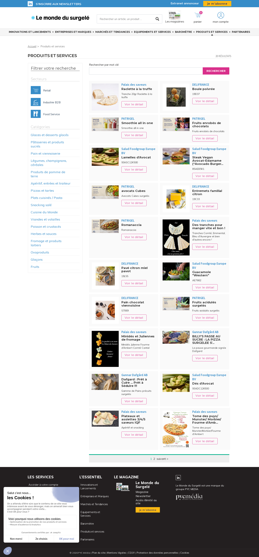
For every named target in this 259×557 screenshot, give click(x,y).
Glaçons (37, 259)
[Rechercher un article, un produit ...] (129, 19)
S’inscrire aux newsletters (58, 4)
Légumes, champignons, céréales (49, 163)
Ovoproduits (40, 252)
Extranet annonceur (185, 3)
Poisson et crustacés (46, 226)
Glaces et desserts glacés (50, 135)
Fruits (35, 267)
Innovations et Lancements (30, 33)
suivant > (163, 459)
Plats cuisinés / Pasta (46, 198)
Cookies (185, 552)
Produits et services (212, 33)
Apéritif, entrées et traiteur (51, 183)
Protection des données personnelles (157, 552)
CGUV (131, 552)
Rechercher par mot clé (104, 64)
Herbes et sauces (43, 234)
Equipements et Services (152, 33)
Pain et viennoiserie (45, 153)
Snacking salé (41, 205)
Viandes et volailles (45, 219)
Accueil (32, 46)
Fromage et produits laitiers (46, 243)
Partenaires (241, 33)
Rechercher (216, 71)
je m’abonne (217, 3)
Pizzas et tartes (42, 190)
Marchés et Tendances (112, 33)
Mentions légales (116, 552)
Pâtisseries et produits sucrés (47, 144)
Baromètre (183, 33)
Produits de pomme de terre (48, 174)
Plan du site (97, 552)
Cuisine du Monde (44, 212)
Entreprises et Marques (73, 33)
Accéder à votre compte (43, 484)
